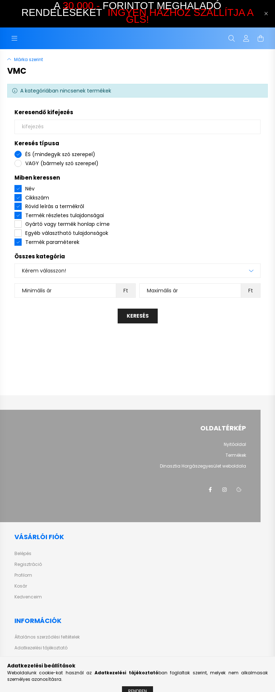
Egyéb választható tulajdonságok (66, 233)
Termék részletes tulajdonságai (64, 215)
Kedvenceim (28, 596)
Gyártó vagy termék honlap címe (67, 224)
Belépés (22, 553)
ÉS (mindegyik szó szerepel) (60, 154)
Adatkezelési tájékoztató (40, 647)
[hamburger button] (14, 38)
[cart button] (260, 38)
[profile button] (246, 38)
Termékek (236, 455)
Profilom (23, 575)
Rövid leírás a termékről (54, 206)
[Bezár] (266, 13)
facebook (210, 489)
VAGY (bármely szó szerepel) (62, 163)
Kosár (20, 586)
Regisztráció (28, 564)
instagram (224, 489)
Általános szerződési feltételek (47, 637)
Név (30, 188)
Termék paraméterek (52, 242)
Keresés (138, 315)
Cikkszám (37, 197)
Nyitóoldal (235, 444)
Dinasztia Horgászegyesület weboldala (203, 466)
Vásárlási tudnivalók (37, 658)
